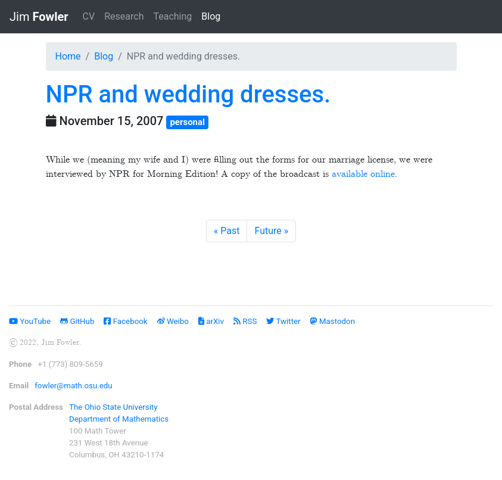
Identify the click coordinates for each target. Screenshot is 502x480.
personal (187, 122)
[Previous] (227, 231)
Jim (39, 17)
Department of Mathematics (119, 418)
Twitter (283, 321)
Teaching (172, 16)
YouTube (30, 321)
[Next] (271, 231)
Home (68, 56)
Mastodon (332, 321)
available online (363, 174)
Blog (213, 15)
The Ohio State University (113, 407)
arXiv (211, 321)
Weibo (173, 321)
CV (89, 16)
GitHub (77, 321)
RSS (245, 321)
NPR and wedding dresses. (188, 94)
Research (124, 16)
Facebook (125, 321)
